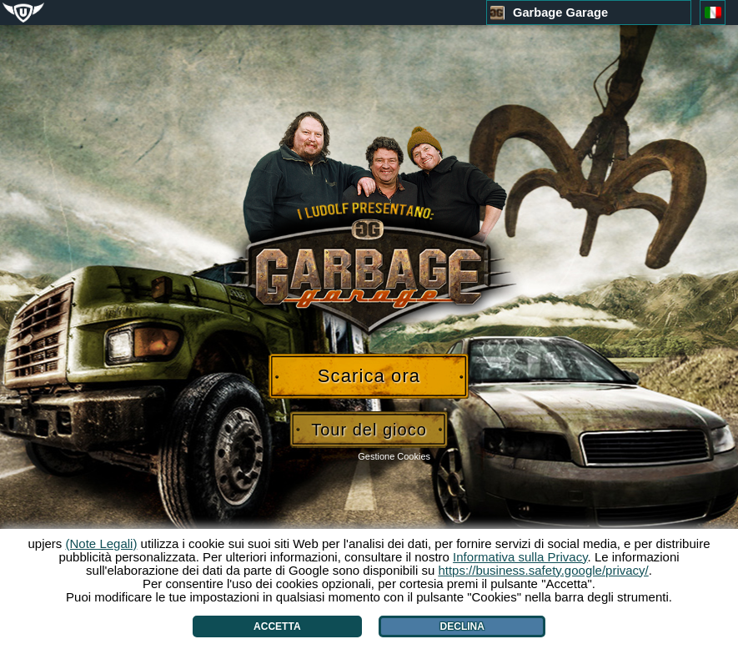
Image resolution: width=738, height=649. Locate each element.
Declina (462, 626)
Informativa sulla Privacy (520, 557)
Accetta (277, 626)
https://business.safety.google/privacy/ (543, 570)
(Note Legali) (102, 543)
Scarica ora (369, 375)
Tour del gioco (369, 429)
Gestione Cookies (394, 456)
